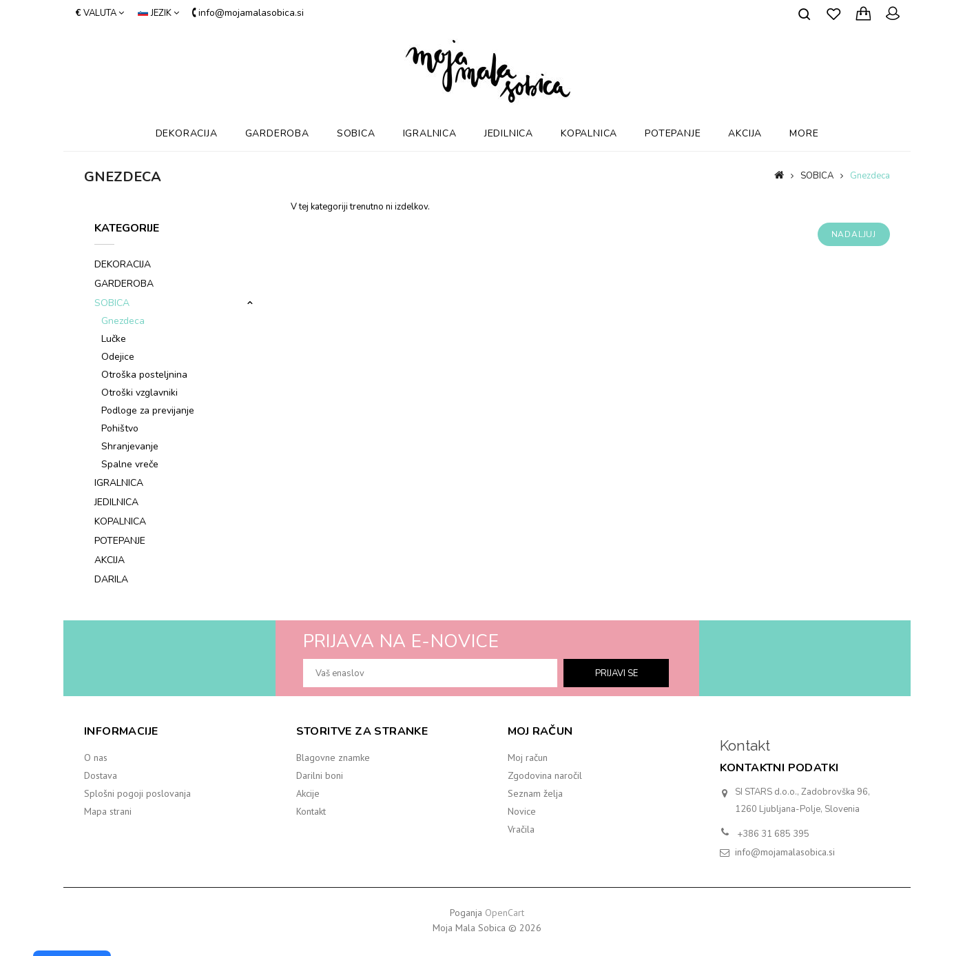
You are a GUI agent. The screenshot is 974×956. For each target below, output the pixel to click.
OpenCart (504, 912)
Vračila (521, 829)
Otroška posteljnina (144, 374)
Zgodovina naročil (545, 775)
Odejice (117, 356)
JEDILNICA (508, 133)
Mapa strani (108, 811)
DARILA (111, 579)
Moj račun (528, 757)
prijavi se (616, 673)
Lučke (113, 338)
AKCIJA (745, 133)
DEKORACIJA (187, 133)
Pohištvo (119, 428)
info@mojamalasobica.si (785, 852)
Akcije (308, 793)
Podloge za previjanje (147, 410)
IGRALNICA (430, 133)
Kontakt (311, 811)
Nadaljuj (853, 234)
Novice (522, 811)
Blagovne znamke (333, 757)
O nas (95, 757)
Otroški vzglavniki (139, 392)
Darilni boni (319, 775)
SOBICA (356, 133)
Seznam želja (535, 793)
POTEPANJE (673, 133)
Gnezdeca (870, 176)
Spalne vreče (129, 464)
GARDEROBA (277, 133)
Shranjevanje (129, 446)
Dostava (100, 775)
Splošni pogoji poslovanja (137, 793)
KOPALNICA (589, 133)
